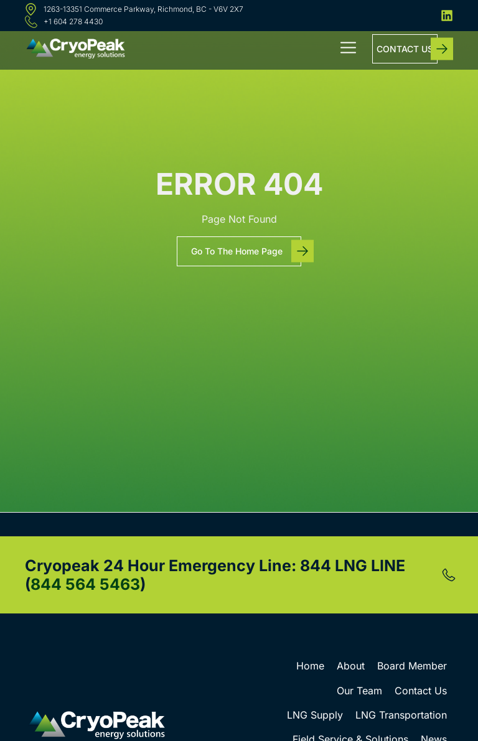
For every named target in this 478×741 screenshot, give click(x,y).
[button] (348, 49)
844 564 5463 (85, 584)
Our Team (359, 690)
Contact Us (421, 690)
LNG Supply (315, 715)
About (351, 665)
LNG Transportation (401, 715)
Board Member (412, 665)
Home (310, 665)
